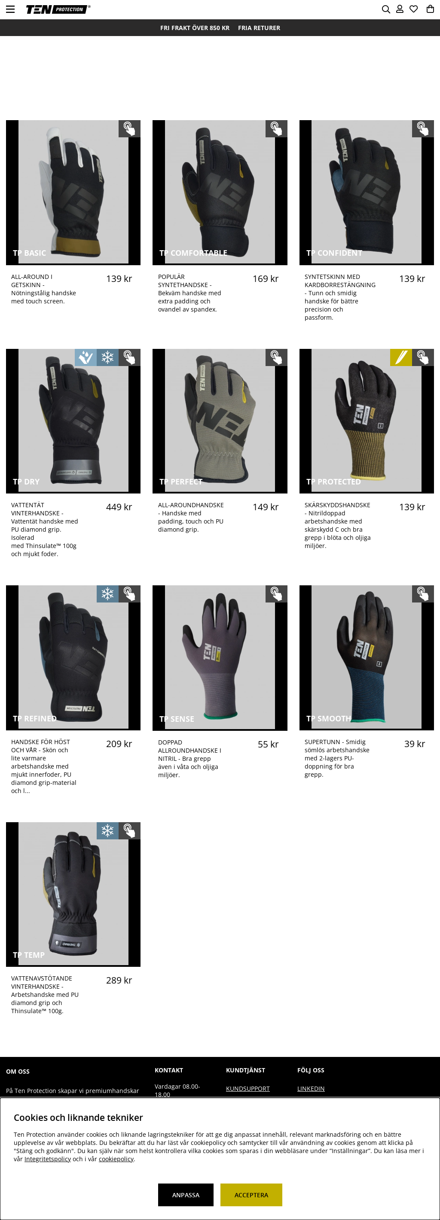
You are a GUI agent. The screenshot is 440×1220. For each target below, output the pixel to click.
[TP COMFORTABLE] (220, 261)
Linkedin (311, 1088)
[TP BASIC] (73, 261)
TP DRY (26, 481)
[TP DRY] (73, 489)
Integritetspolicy (47, 1159)
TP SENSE (176, 719)
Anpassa (185, 1195)
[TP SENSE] (220, 727)
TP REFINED (35, 718)
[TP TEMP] (73, 963)
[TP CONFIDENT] (367, 261)
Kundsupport (248, 1088)
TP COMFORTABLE (193, 253)
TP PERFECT (180, 481)
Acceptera (251, 1195)
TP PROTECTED (333, 481)
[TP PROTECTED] (367, 489)
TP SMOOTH (328, 718)
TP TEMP (29, 955)
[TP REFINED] (73, 726)
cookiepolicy (116, 1159)
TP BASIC (29, 253)
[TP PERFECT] (220, 489)
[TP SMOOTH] (367, 726)
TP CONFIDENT (334, 253)
